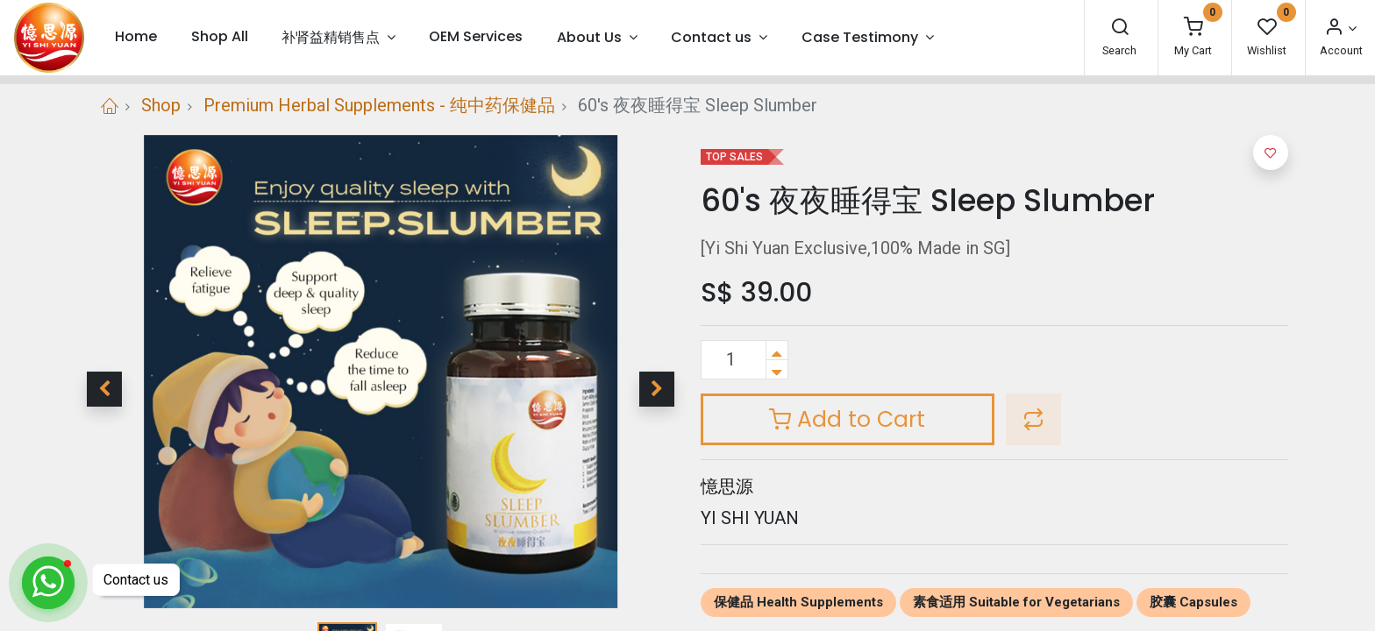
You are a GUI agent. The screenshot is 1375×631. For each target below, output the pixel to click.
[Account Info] (1340, 28)
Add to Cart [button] (847, 419)
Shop (161, 105)
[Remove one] (776, 369)
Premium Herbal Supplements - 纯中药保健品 (379, 105)
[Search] (1119, 28)
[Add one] (776, 350)
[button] (104, 389)
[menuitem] (136, 37)
